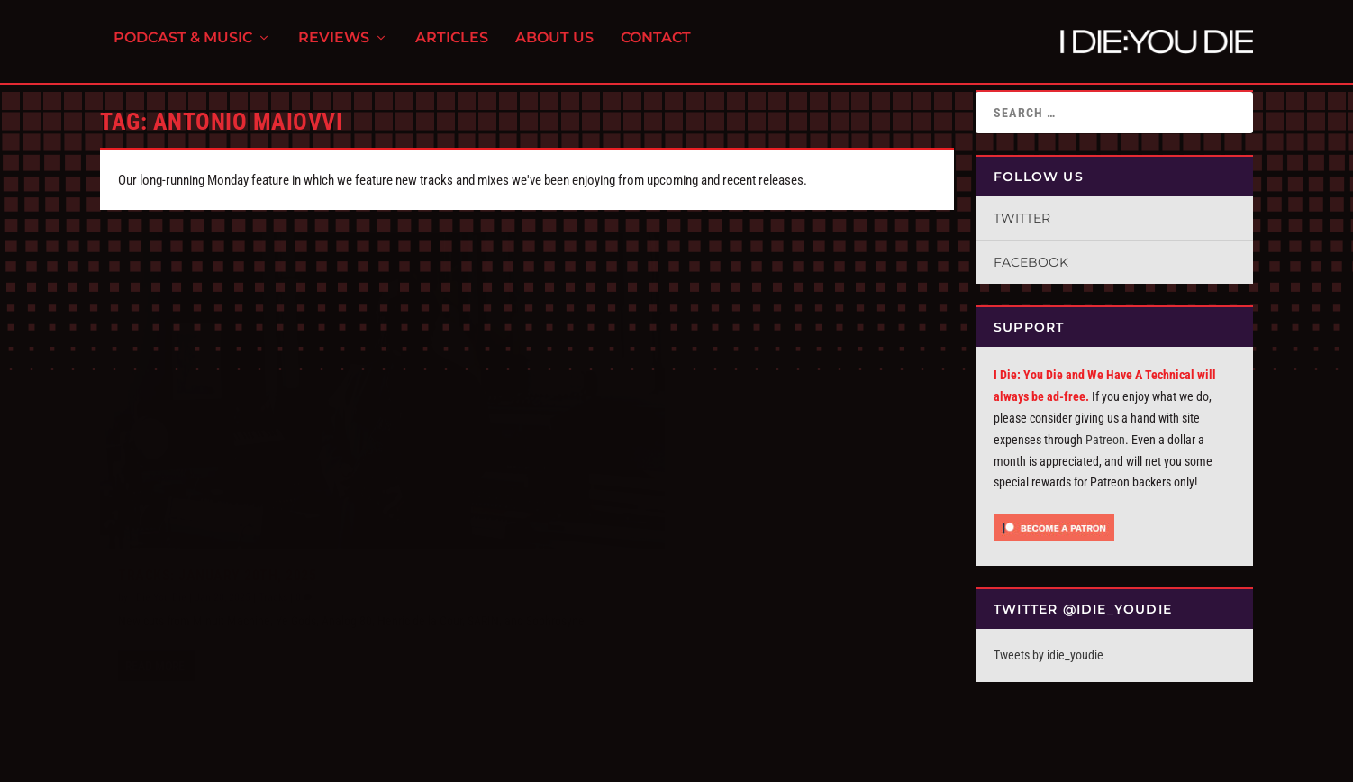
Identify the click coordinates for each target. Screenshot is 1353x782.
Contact (656, 45)
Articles (451, 45)
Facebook (1031, 262)
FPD (288, 761)
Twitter (1022, 218)
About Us (554, 45)
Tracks (273, 534)
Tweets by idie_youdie (1048, 655)
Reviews (333, 45)
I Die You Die (158, 534)
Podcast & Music (183, 45)
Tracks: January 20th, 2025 (217, 512)
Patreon (1105, 439)
